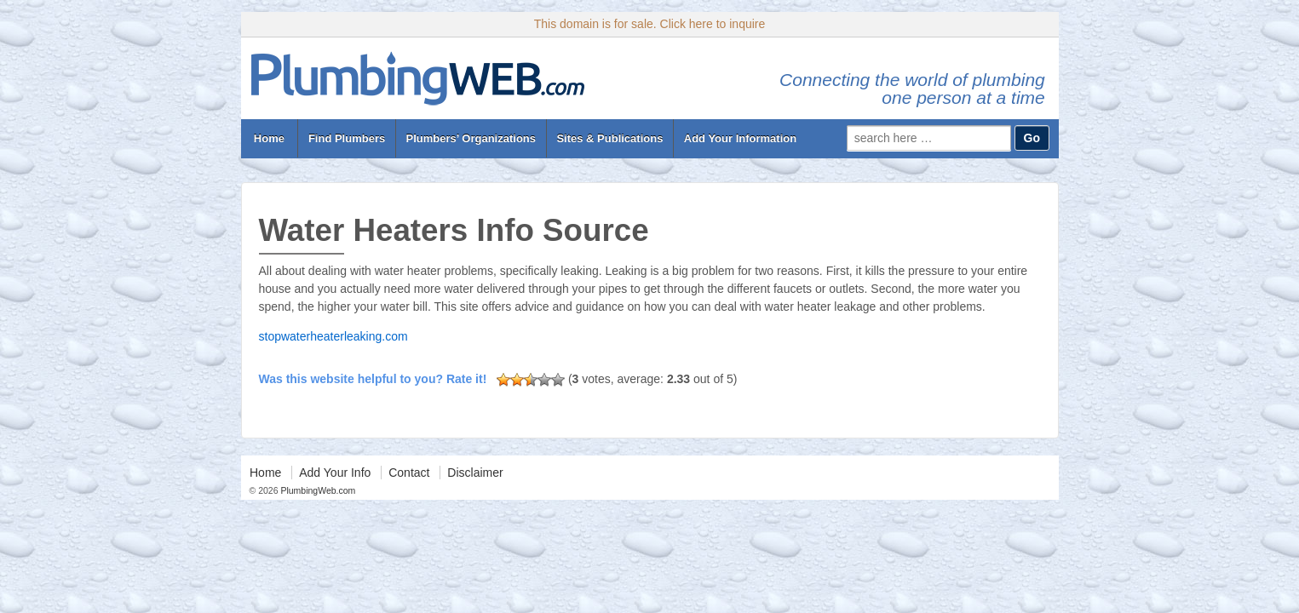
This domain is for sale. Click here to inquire (650, 24)
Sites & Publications (609, 138)
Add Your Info (335, 472)
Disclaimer (475, 472)
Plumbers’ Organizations (471, 138)
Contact (408, 472)
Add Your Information (740, 138)
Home (268, 138)
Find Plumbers (346, 138)
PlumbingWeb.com (317, 490)
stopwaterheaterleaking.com (333, 336)
